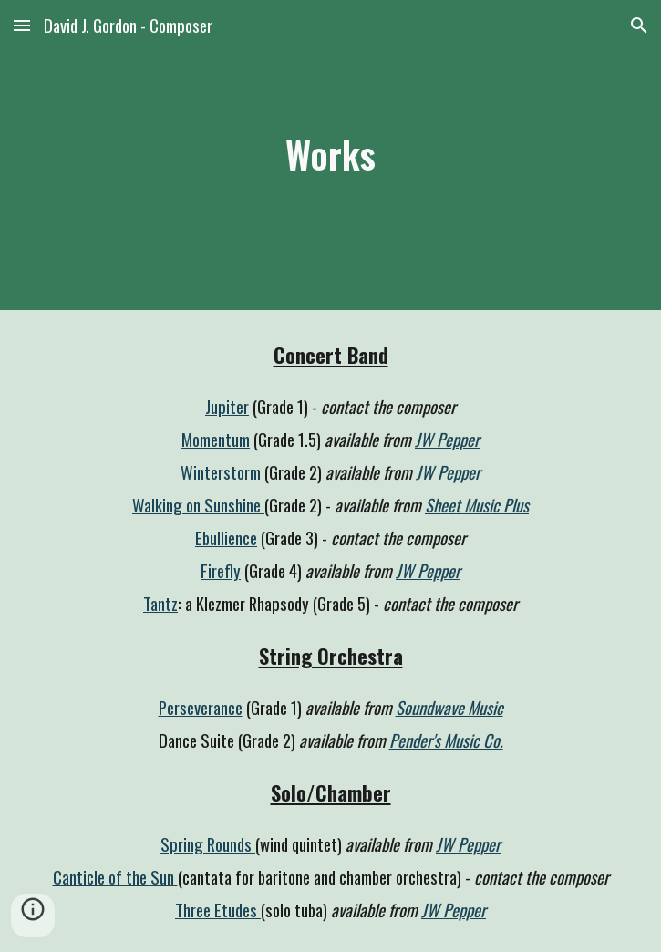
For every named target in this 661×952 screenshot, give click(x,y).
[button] (22, 25)
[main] (330, 154)
